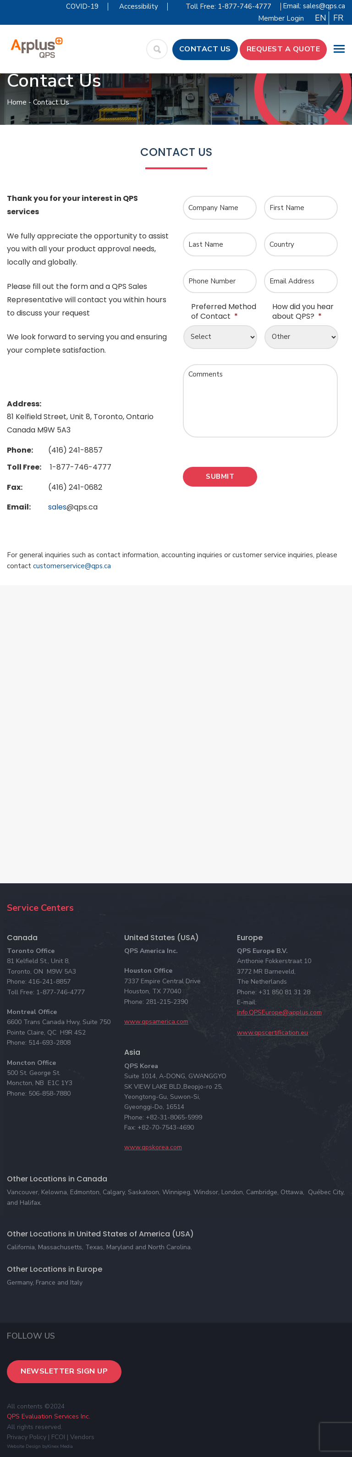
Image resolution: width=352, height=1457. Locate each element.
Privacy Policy (26, 1437)
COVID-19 (82, 6)
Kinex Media (60, 1446)
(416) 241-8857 (75, 450)
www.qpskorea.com (153, 1147)
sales (73, 507)
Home (17, 102)
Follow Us (31, 1335)
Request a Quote (283, 49)
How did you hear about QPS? (303, 311)
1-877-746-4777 (80, 467)
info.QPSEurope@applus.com (279, 1012)
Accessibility (138, 6)
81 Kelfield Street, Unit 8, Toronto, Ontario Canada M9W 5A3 (80, 423)
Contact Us (205, 49)
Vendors (82, 1437)
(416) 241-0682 (75, 487)
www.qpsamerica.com (156, 1021)
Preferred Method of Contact (223, 311)
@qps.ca (82, 507)
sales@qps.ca (324, 6)
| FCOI (56, 1437)
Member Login (281, 18)
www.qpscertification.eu (272, 1032)
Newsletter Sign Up (64, 1371)
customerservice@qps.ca (72, 566)
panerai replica (51, 376)
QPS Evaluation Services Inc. (48, 1416)
